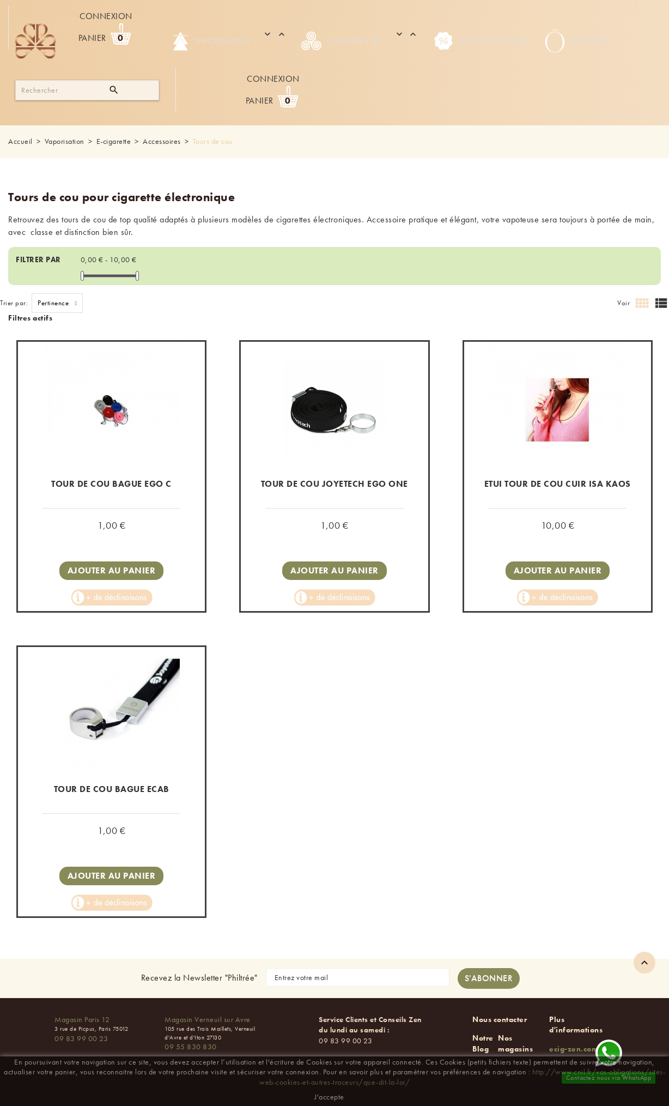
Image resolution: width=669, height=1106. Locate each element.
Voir (623, 302)
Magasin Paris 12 (82, 1019)
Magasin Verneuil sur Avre (208, 1019)
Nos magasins (515, 1043)
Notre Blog (483, 1043)
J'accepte (329, 1097)
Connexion (106, 16)
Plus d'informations (576, 1024)
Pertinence (60, 303)
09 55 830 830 (191, 1046)
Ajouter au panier (112, 570)
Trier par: (14, 302)
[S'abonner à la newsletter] (489, 978)
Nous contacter (499, 1019)
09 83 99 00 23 (81, 1038)
